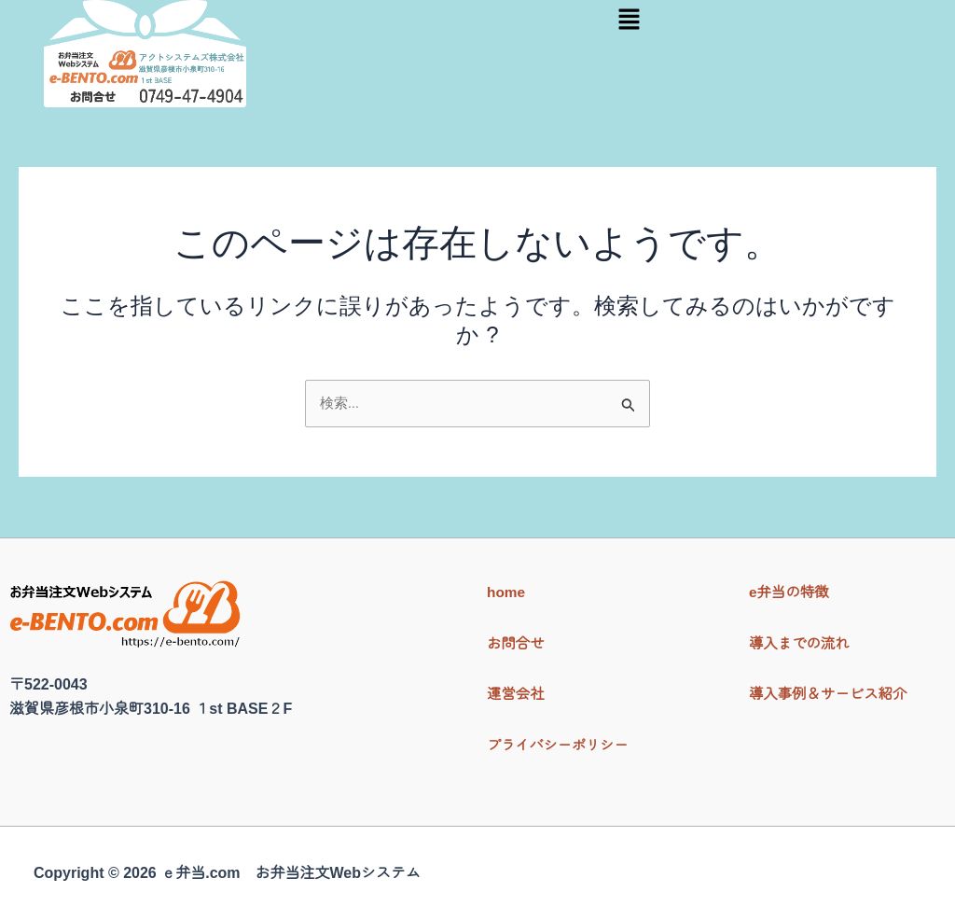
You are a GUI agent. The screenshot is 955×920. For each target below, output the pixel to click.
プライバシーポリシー (561, 745)
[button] (628, 20)
